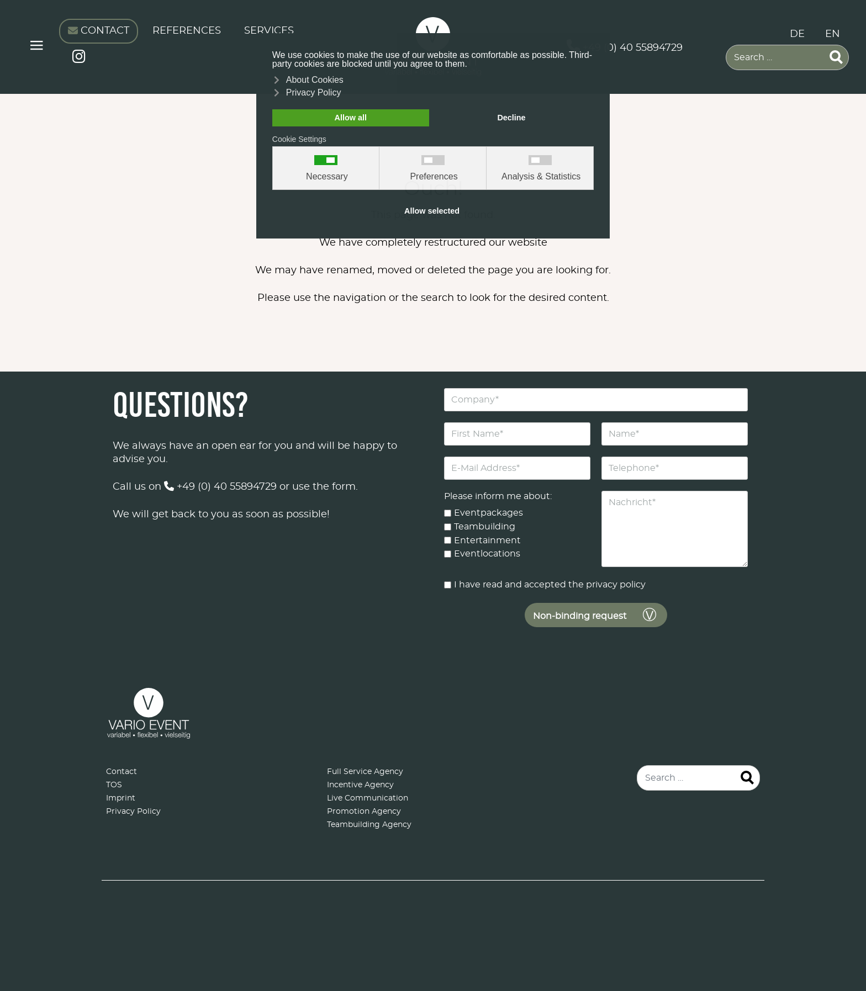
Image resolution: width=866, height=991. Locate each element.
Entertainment (487, 540)
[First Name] (517, 434)
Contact (121, 772)
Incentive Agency (360, 785)
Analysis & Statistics (540, 176)
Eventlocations (487, 553)
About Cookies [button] (315, 79)
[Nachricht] (674, 529)
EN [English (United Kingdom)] (832, 34)
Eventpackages (488, 512)
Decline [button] (511, 117)
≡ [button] (36, 47)
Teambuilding (484, 526)
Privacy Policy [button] (313, 92)
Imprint (120, 798)
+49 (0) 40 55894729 (220, 487)
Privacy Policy (133, 811)
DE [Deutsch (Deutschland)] (797, 34)
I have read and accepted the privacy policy (550, 584)
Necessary (327, 176)
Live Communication (367, 798)
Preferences (433, 176)
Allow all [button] (351, 117)
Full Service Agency (365, 772)
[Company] (596, 399)
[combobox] (787, 57)
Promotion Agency (364, 811)
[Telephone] (674, 468)
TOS (114, 785)
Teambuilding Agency (369, 825)
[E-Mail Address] (517, 468)
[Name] (674, 434)
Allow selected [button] (432, 210)
